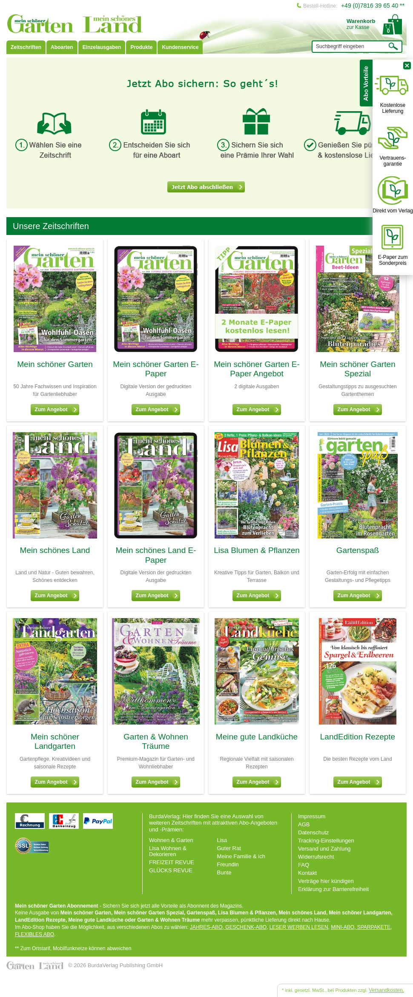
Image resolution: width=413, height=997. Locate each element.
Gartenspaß (357, 550)
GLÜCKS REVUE (170, 870)
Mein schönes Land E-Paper (155, 555)
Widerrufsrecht (316, 857)
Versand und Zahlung (324, 848)
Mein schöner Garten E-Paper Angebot (257, 369)
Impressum (311, 816)
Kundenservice (180, 47)
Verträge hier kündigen (326, 881)
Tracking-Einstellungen (326, 840)
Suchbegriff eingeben (340, 46)
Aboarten (62, 47)
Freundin (228, 864)
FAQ (303, 865)
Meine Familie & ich (241, 856)
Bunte (224, 872)
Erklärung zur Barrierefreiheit (333, 889)
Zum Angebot (56, 409)
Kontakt (307, 873)
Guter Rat (229, 848)
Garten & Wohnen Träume (155, 741)
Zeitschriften (26, 47)
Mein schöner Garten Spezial (357, 369)
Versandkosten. (386, 990)
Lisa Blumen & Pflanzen (257, 550)
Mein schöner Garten (54, 364)
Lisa (222, 840)
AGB (304, 824)
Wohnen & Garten (171, 840)
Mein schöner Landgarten (55, 741)
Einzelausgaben (102, 47)
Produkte (141, 47)
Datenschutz (313, 832)
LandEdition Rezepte (357, 736)
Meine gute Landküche (257, 736)
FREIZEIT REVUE (171, 862)
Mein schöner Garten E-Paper (156, 369)
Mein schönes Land (55, 550)
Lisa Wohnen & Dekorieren (167, 851)
